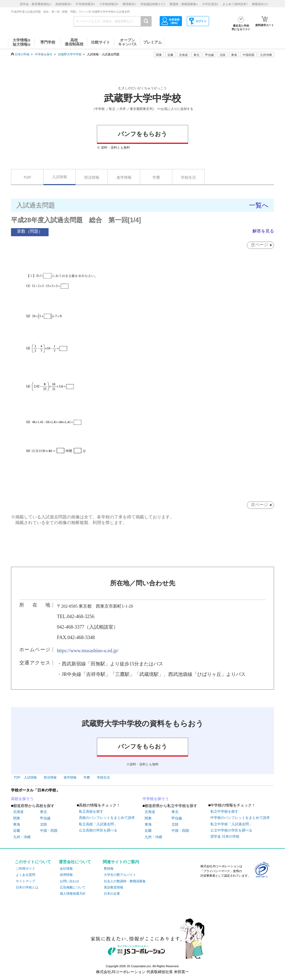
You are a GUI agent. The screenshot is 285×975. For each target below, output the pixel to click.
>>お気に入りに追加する (175, 109)
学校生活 (188, 177)
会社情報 (66, 869)
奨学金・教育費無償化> (35, 4)
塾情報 (109, 869)
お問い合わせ (69, 881)
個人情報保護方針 (73, 894)
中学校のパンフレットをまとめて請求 (240, 818)
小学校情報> (109, 4)
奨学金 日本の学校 (224, 837)
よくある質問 (25, 875)
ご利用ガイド (25, 869)
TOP (27, 177)
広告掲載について (73, 887)
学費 (156, 177)
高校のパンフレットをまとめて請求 (107, 818)
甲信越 (45, 818)
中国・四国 (48, 831)
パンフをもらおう (142, 134)
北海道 (183, 54)
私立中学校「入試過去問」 (231, 824)
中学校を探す (44, 54)
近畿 (16, 831)
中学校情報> (85, 4)
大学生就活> (210, 4)
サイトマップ (25, 881)
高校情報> (63, 4)
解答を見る (263, 231)
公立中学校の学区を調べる (231, 831)
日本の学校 (22, 54)
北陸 (43, 825)
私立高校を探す (91, 812)
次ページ (259, 244)
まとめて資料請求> (235, 4)
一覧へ (259, 205)
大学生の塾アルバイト (120, 875)
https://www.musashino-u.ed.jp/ (87, 650)
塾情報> (129, 4)
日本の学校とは (27, 887)
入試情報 (59, 177)
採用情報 (66, 875)
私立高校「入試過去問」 (98, 824)
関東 (16, 818)
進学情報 (123, 177)
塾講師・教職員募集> (184, 4)
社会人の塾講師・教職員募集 (125, 881)
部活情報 (91, 177)
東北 (43, 812)
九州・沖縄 (22, 837)
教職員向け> (260, 4)
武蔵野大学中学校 (70, 54)
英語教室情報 (113, 887)
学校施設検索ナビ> (153, 4)
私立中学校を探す (224, 812)
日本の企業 (112, 894)
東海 (16, 825)
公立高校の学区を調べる (98, 831)
